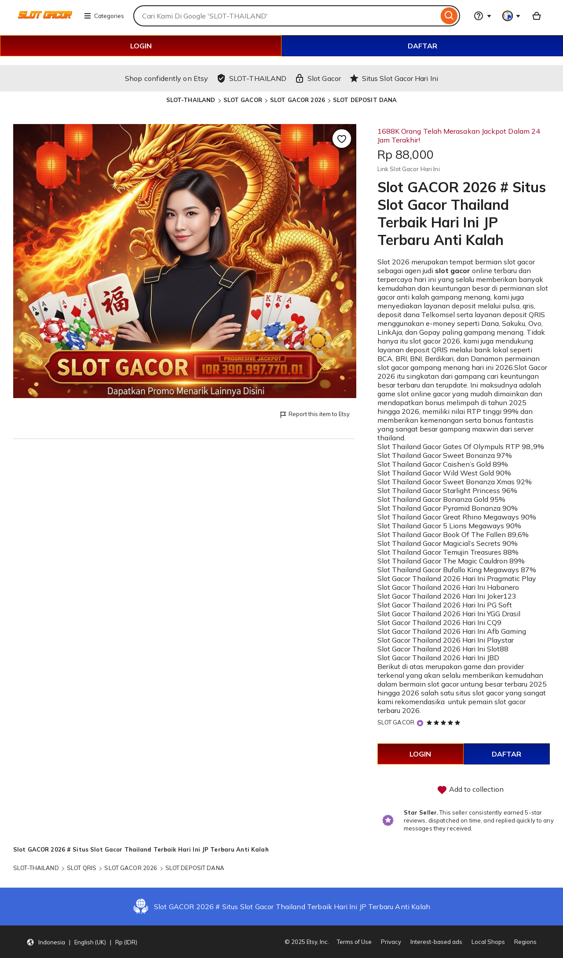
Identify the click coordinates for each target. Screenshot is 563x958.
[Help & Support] (482, 15)
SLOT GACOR (242, 99)
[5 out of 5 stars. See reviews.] (445, 722)
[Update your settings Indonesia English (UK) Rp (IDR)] (82, 941)
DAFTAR (422, 45)
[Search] (449, 15)
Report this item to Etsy (314, 414)
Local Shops (488, 941)
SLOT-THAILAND (191, 99)
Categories (104, 16)
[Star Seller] (420, 723)
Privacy (391, 941)
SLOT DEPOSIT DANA (365, 99)
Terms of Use (354, 941)
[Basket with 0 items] (536, 15)
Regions (525, 941)
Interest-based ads (436, 941)
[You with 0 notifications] (511, 15)
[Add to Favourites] (342, 138)
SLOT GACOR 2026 (297, 99)
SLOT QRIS (81, 867)
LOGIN (141, 45)
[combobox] (286, 15)
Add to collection (470, 790)
